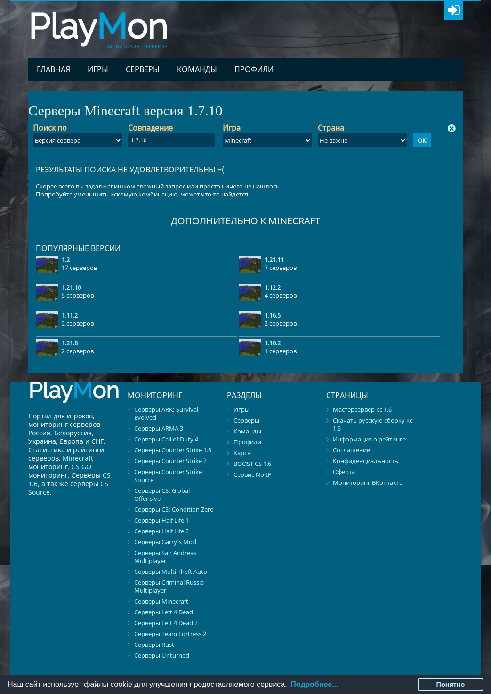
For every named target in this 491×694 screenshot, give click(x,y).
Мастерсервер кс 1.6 (362, 409)
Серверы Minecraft (161, 601)
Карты (242, 453)
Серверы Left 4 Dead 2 (166, 623)
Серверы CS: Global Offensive (162, 494)
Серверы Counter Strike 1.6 (172, 450)
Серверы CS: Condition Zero (174, 509)
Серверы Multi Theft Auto (170, 571)
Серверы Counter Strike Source (168, 475)
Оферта (344, 471)
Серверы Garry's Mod (165, 542)
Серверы (143, 69)
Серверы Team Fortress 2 (170, 633)
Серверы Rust (154, 644)
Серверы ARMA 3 (158, 428)
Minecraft (78, 458)
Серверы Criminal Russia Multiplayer (169, 586)
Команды (197, 69)
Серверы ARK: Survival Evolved (166, 413)
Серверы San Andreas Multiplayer (165, 556)
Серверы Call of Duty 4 (166, 439)
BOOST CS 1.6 (252, 463)
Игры (98, 69)
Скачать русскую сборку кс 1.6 (372, 424)
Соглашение (351, 450)
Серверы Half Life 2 (161, 531)
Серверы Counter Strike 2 (170, 461)
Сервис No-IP (252, 474)
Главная (53, 69)
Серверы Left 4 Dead (163, 612)
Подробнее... (314, 684)
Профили (254, 69)
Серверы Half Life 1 (161, 520)
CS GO (81, 466)
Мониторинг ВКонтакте (367, 482)
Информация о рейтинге (369, 439)
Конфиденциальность (365, 461)
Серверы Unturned (161, 655)
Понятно (450, 684)
